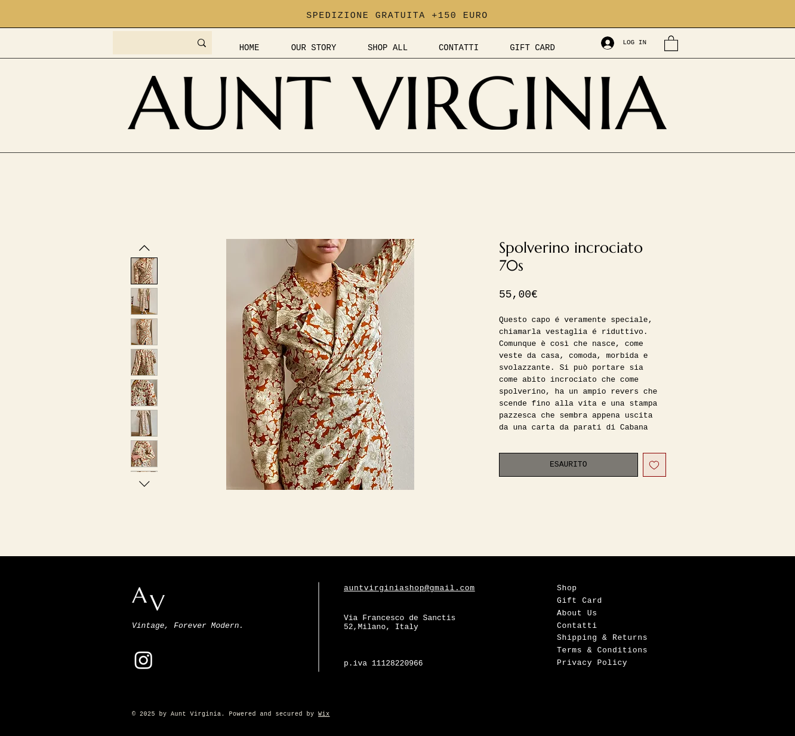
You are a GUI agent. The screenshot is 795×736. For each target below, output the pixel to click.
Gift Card (579, 600)
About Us (577, 613)
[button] (671, 43)
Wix (324, 714)
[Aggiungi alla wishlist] (655, 465)
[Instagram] (143, 659)
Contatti (577, 625)
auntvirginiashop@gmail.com (409, 588)
